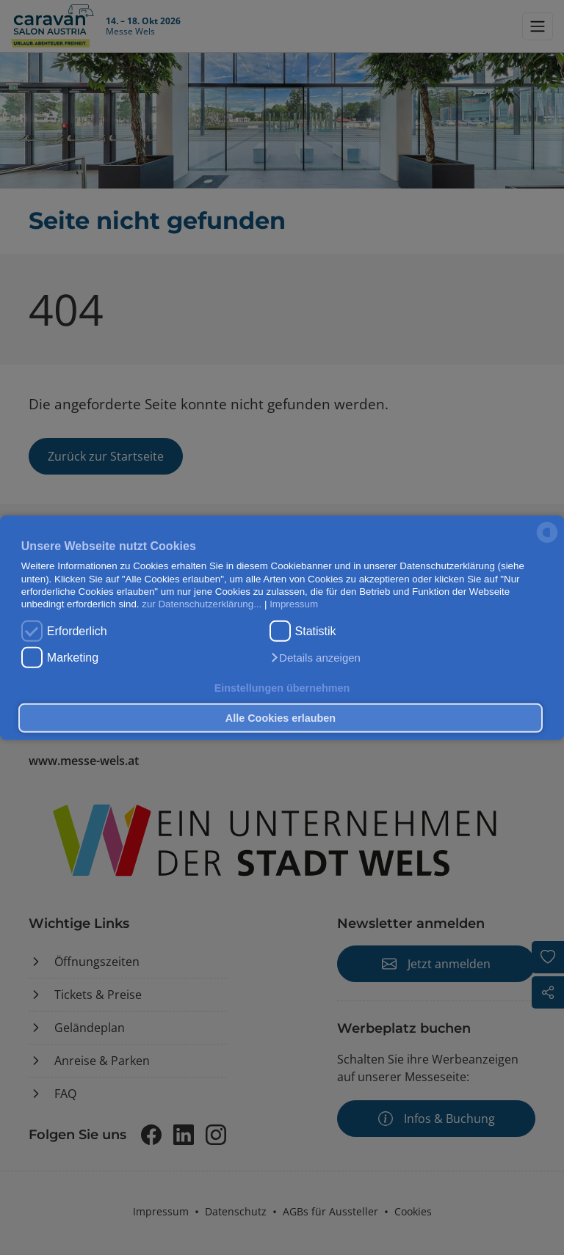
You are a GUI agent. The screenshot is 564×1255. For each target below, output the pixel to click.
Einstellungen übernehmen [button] (282, 687)
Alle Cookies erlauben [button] (280, 718)
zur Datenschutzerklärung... (201, 604)
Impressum (294, 604)
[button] (315, 658)
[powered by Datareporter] (547, 542)
